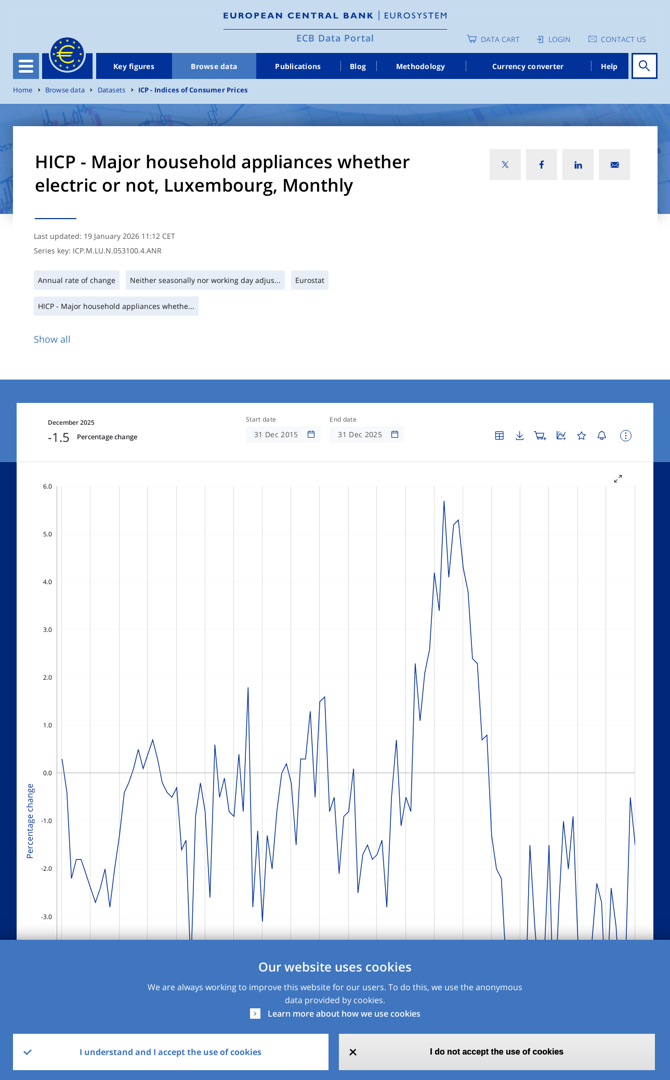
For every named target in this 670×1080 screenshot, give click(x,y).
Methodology (420, 66)
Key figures (133, 66)
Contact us (623, 39)
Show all (52, 339)
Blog (358, 66)
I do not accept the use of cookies (496, 1051)
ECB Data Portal (335, 38)
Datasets (112, 90)
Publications (298, 66)
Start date (261, 419)
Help (609, 66)
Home (23, 90)
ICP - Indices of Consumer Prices (193, 90)
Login (559, 39)
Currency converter (528, 66)
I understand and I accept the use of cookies (170, 1052)
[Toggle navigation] (26, 66)
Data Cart (500, 39)
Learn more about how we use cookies (344, 1013)
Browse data (214, 66)
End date (343, 419)
